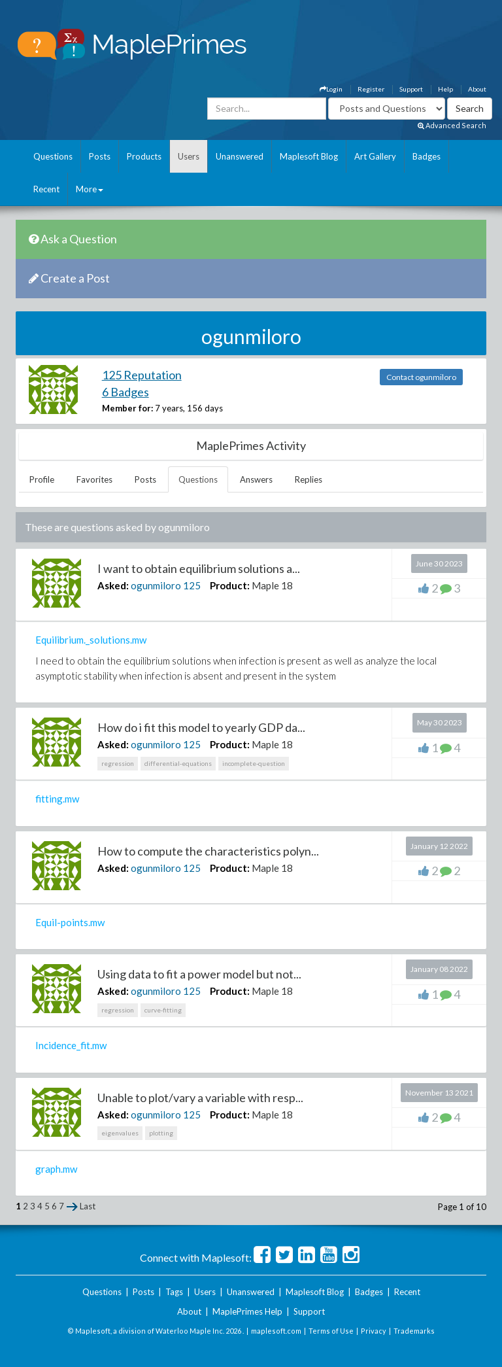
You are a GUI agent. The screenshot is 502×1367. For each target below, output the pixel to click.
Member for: (127, 408)
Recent (46, 189)
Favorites (94, 479)
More (89, 189)
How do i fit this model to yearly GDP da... (201, 727)
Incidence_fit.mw (71, 1045)
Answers (256, 479)
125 (192, 585)
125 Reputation (142, 375)
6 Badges (125, 392)
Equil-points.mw (70, 922)
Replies (308, 479)
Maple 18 (272, 585)
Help (445, 89)
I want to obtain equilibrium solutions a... (198, 568)
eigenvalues (120, 1133)
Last (87, 1206)
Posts (99, 156)
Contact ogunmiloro (421, 377)
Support (411, 89)
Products (144, 156)
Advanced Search (452, 125)
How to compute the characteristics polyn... (208, 851)
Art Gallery (375, 156)
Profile (41, 479)
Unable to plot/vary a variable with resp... (200, 1097)
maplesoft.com (276, 1330)
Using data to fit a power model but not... (199, 974)
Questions (53, 156)
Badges (426, 156)
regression (117, 763)
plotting (161, 1133)
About (477, 89)
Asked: (113, 585)
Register (371, 89)
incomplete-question (253, 763)
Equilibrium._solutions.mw (90, 640)
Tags (174, 1292)
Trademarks (414, 1330)
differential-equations (178, 763)
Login (331, 89)
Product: (230, 585)
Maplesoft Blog (309, 156)
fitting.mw (57, 799)
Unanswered (239, 156)
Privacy (373, 1330)
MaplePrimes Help (247, 1311)
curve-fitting (163, 1010)
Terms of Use (331, 1330)
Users (188, 156)
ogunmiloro (156, 585)
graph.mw (56, 1169)
